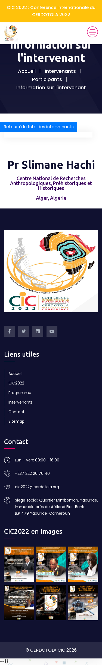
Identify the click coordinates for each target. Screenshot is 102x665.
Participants (47, 79)
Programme (19, 392)
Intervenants (60, 71)
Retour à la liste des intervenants (39, 127)
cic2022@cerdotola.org (37, 487)
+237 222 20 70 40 (32, 473)
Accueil (27, 71)
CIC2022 (16, 383)
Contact (16, 411)
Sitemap (16, 421)
